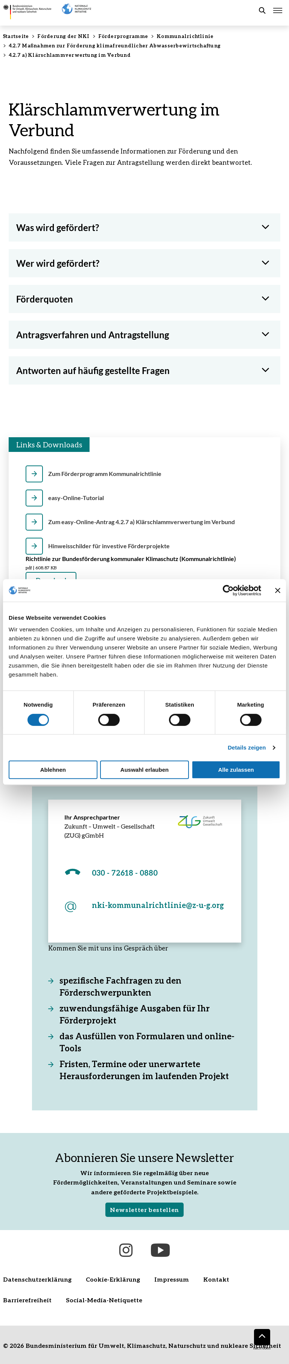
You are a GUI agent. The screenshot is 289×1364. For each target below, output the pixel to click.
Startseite (16, 36)
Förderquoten (44, 298)
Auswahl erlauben (144, 769)
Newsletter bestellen (144, 1209)
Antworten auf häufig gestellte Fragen (93, 370)
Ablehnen (53, 769)
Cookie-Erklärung (113, 1279)
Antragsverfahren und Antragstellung (92, 334)
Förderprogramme (123, 36)
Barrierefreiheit (27, 1299)
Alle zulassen (236, 769)
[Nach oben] (262, 1337)
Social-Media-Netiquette (104, 1299)
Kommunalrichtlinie (185, 36)
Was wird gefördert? (57, 227)
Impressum (171, 1279)
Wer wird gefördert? (57, 263)
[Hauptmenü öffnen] (277, 10)
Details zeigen (247, 747)
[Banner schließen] (277, 590)
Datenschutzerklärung (37, 1279)
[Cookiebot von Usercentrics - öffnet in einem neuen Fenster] (228, 590)
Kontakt (216, 1279)
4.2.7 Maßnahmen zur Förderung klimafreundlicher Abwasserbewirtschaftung (115, 46)
